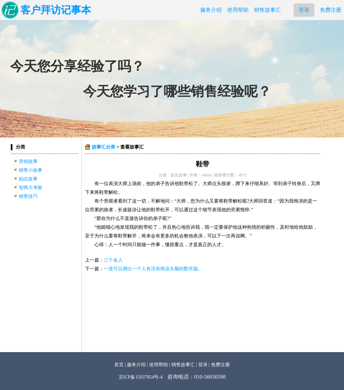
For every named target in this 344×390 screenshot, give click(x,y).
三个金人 (113, 260)
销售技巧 (28, 196)
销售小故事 (30, 170)
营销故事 (28, 161)
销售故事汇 (267, 10)
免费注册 (330, 10)
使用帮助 (238, 10)
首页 (119, 364)
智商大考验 (30, 187)
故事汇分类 (103, 147)
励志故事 (28, 178)
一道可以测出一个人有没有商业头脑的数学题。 (153, 268)
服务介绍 (211, 10)
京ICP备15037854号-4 (141, 377)
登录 (304, 10)
